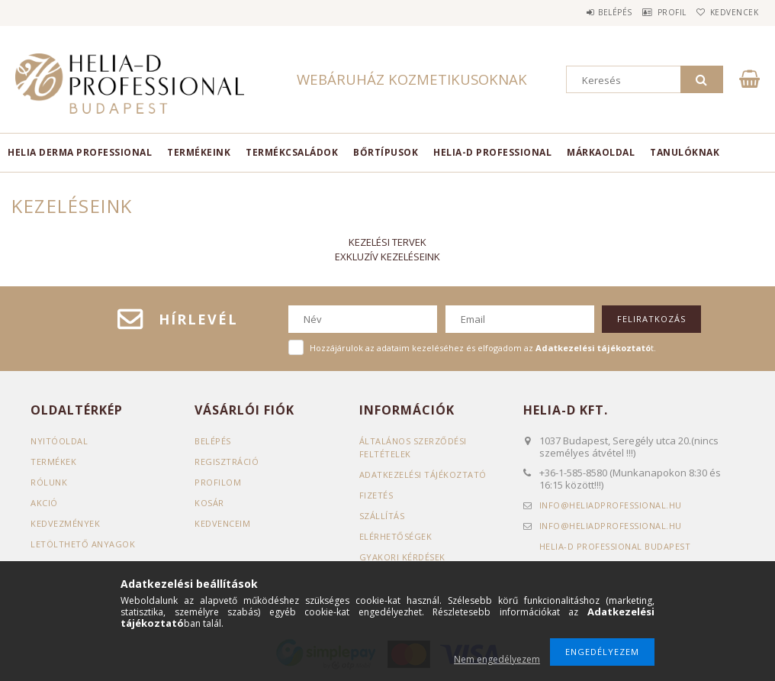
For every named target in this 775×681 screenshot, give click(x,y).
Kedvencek (727, 12)
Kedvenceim (222, 523)
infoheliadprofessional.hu (610, 505)
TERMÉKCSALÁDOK (292, 152)
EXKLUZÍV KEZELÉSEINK (387, 256)
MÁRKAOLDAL (601, 152)
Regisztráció (227, 461)
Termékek (53, 461)
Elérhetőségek (396, 536)
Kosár (209, 502)
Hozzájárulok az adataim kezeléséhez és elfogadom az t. (483, 347)
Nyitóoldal (59, 441)
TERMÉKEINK (198, 152)
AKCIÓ (44, 502)
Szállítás (382, 515)
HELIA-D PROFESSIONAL (492, 152)
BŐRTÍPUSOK (385, 152)
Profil (652, 12)
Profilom (218, 482)
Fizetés (376, 495)
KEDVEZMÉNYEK (65, 523)
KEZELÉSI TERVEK (387, 242)
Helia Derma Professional (80, 152)
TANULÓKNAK (684, 152)
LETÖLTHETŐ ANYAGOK (83, 544)
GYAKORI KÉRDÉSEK (402, 557)
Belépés (584, 12)
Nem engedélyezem (497, 659)
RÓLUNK (49, 482)
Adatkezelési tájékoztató (423, 474)
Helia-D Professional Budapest (615, 546)
